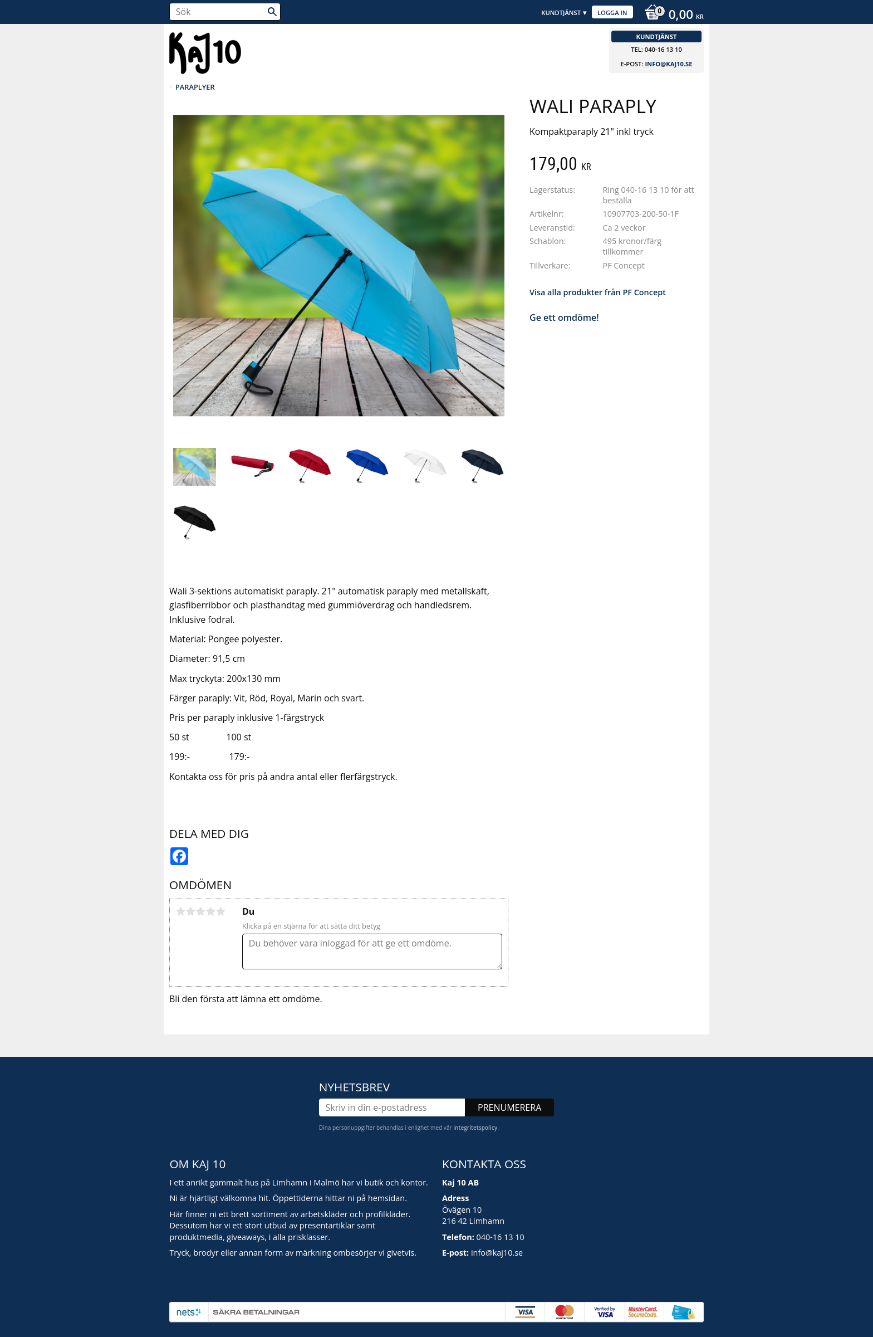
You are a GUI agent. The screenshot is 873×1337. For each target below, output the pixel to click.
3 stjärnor (200, 911)
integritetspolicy (475, 1127)
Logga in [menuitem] (612, 12)
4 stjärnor (210, 911)
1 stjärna (180, 911)
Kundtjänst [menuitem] (561, 12)
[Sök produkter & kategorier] (225, 12)
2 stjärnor (190, 911)
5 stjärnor (220, 911)
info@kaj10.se (668, 64)
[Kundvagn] (671, 15)
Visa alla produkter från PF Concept (597, 292)
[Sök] (272, 11)
